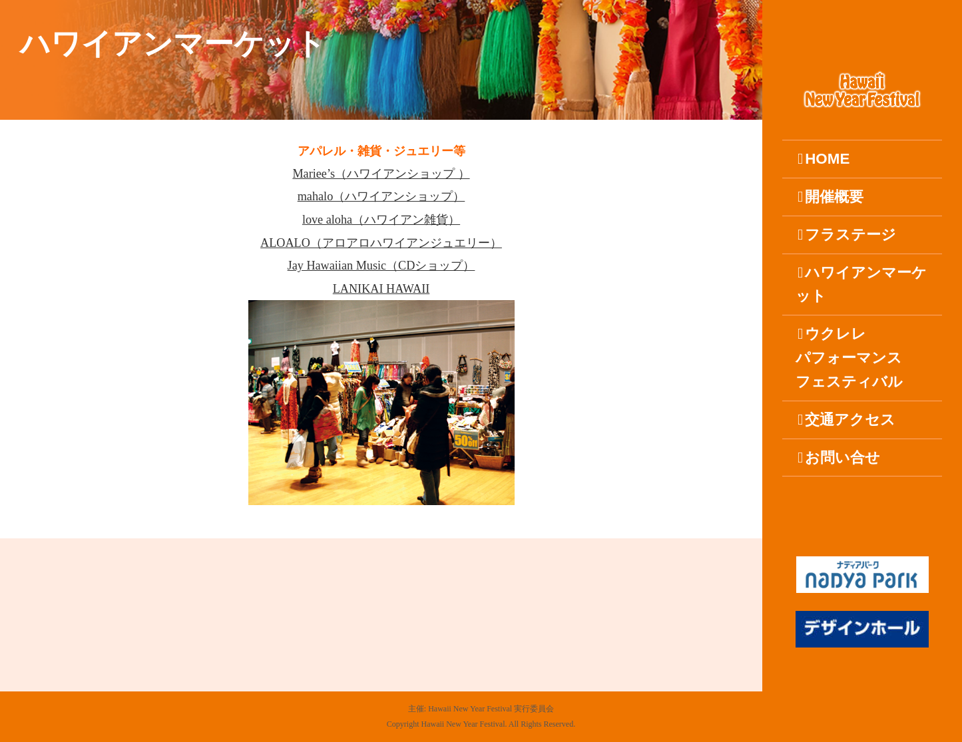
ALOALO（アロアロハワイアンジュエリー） (381, 243)
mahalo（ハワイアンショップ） (381, 196)
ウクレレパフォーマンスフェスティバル (849, 357)
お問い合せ (839, 457)
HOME (823, 158)
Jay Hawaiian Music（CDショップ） (381, 265)
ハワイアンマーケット (861, 284)
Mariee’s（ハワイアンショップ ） (380, 173)
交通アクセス (846, 419)
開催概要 (830, 196)
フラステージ (847, 234)
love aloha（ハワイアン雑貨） (381, 219)
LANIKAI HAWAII (381, 288)
